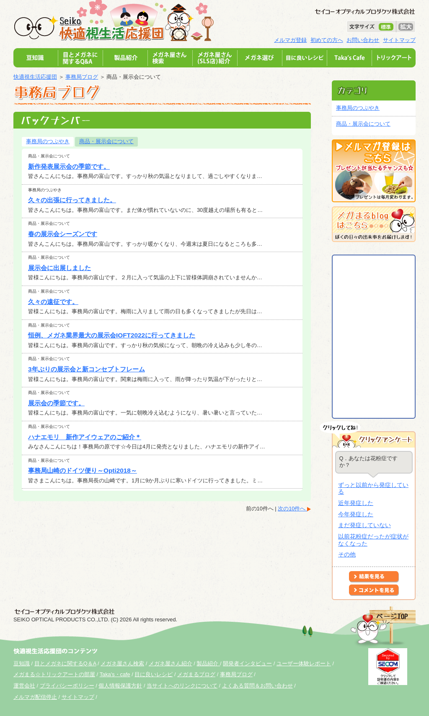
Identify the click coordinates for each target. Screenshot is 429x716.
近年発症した (355, 503)
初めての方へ (326, 40)
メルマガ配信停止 (35, 697)
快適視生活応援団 (35, 77)
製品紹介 (208, 663)
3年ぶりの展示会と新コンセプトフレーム (86, 369)
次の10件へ (292, 508)
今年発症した (355, 514)
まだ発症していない (364, 525)
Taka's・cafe (115, 674)
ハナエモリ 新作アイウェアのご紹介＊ (84, 436)
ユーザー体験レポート (304, 663)
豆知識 (21, 663)
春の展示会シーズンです (62, 233)
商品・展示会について (106, 141)
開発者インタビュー (247, 663)
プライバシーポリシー (67, 686)
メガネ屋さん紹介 (170, 663)
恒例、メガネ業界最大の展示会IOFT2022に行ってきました (111, 335)
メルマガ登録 (290, 40)
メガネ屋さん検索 (122, 663)
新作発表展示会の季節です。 (69, 166)
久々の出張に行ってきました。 (72, 199)
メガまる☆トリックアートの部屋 (54, 674)
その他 (347, 554)
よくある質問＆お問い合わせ (257, 686)
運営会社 (24, 686)
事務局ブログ (81, 77)
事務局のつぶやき (48, 141)
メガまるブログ (196, 674)
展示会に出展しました (59, 267)
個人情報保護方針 (120, 686)
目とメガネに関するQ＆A (65, 663)
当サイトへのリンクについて (182, 686)
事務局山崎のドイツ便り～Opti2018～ (82, 470)
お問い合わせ (362, 40)
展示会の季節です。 (56, 403)
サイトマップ (399, 40)
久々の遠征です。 (53, 301)
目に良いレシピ (153, 674)
